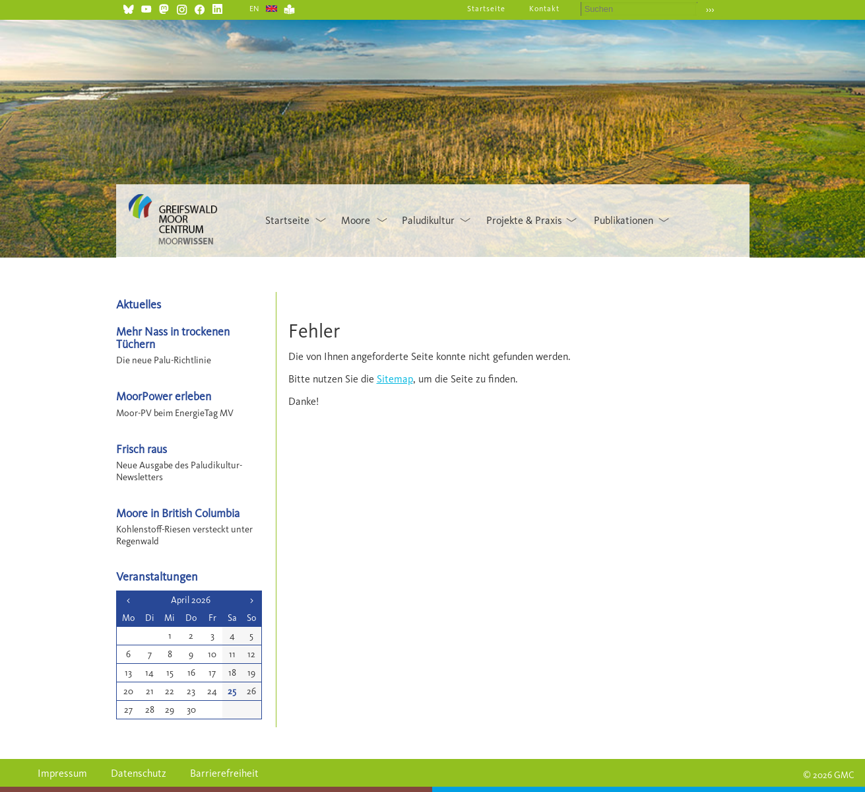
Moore (355, 220)
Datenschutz (138, 773)
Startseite (486, 8)
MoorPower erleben (163, 396)
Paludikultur (428, 220)
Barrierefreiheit (224, 773)
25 (232, 691)
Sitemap (395, 379)
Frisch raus (141, 449)
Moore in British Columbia (178, 513)
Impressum (62, 773)
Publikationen (623, 220)
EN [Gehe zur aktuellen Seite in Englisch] (255, 8)
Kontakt (544, 8)
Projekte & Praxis (524, 220)
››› (710, 10)
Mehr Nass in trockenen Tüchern (173, 337)
